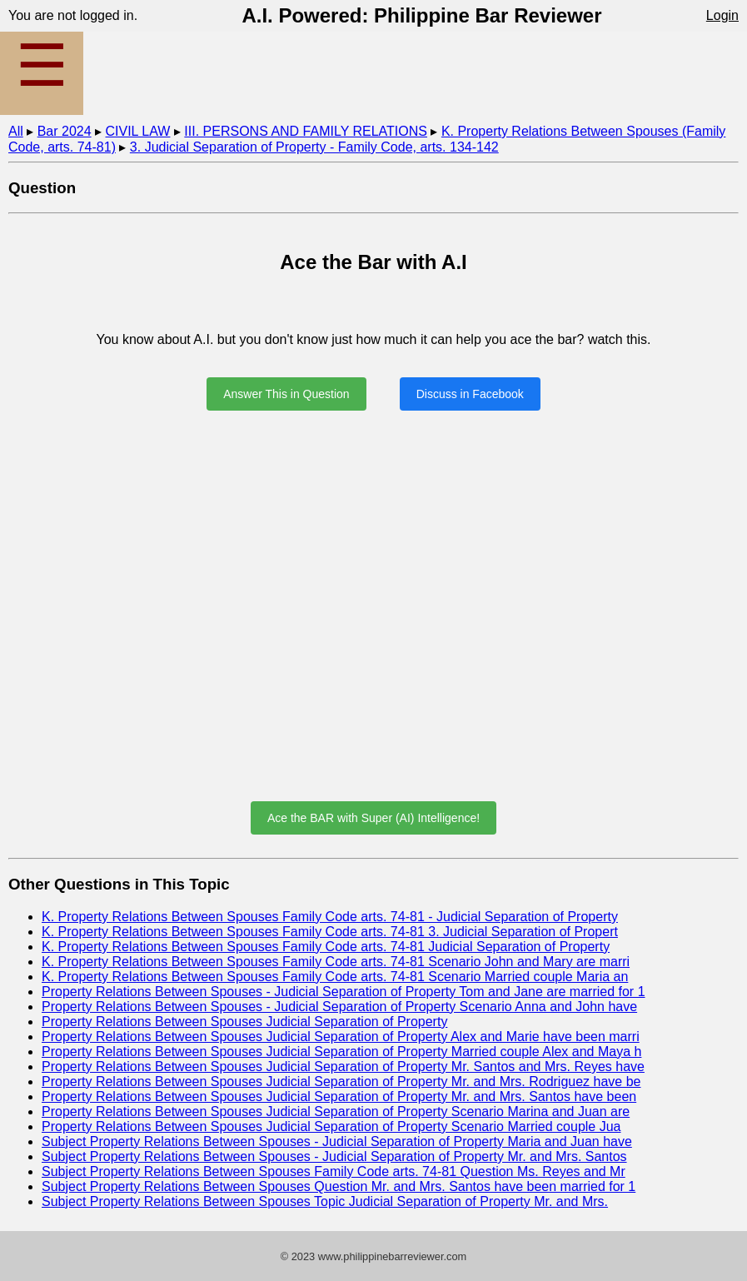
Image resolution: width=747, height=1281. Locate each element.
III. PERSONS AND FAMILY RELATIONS (305, 131)
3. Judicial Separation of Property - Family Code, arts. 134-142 (314, 147)
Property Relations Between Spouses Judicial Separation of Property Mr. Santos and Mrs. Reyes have (343, 1066)
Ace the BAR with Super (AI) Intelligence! (373, 818)
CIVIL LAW (138, 131)
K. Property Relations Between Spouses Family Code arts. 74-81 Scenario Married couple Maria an (335, 976)
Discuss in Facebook (470, 394)
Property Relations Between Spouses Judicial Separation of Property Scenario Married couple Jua (331, 1126)
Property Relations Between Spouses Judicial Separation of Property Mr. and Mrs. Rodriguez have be (341, 1081)
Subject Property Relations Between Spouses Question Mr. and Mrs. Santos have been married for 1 (338, 1186)
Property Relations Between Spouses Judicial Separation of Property (244, 1021)
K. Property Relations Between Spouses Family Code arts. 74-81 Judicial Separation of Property (326, 947)
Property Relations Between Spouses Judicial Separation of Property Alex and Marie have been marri (341, 1036)
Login (722, 15)
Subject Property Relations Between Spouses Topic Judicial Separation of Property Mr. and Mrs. (325, 1201)
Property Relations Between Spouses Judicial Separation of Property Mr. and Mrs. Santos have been (339, 1096)
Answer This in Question (286, 394)
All (15, 131)
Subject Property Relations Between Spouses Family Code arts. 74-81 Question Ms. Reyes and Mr (333, 1171)
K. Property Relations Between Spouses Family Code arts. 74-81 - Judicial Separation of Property (330, 917)
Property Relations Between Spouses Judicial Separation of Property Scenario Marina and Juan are (336, 1111)
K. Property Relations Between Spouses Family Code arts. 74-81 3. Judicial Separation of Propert (330, 932)
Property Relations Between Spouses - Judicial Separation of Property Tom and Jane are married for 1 (343, 991)
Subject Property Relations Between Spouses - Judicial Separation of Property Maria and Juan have (337, 1141)
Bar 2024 (64, 131)
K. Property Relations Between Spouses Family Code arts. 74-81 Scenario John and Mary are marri (336, 962)
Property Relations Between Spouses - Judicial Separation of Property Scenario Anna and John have (339, 1006)
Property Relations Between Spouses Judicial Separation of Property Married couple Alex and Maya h (341, 1051)
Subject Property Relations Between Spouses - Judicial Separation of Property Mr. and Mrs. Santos (334, 1156)
